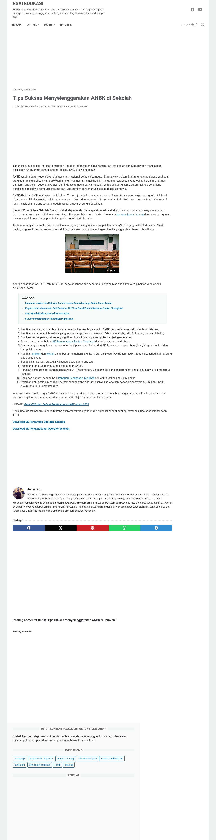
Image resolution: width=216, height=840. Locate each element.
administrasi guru (185, 88)
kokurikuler (194, 500)
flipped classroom (163, 494)
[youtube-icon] (200, 9)
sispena (169, 556)
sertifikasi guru (188, 550)
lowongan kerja (178, 506)
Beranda (18, 24)
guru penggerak (162, 500)
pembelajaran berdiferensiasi (169, 525)
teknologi (161, 798)
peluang (194, 100)
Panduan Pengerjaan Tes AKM (76, 403)
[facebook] (25, 562)
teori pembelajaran (164, 562)
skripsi (180, 556)
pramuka (191, 531)
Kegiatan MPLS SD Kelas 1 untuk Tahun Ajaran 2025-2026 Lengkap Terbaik (176, 422)
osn (168, 519)
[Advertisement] (76, 59)
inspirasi (161, 780)
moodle (158, 519)
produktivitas (161, 537)
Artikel (33, 24)
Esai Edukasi (28, 3)
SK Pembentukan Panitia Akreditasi (73, 367)
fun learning (183, 494)
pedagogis (159, 82)
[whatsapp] (102, 562)
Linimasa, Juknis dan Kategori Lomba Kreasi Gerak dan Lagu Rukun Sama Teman (68, 320)
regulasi (158, 550)
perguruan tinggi (163, 88)
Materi (49, 24)
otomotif (161, 826)
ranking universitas (186, 544)
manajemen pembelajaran (167, 512)
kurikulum (186, 94)
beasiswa (179, 481)
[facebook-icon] (193, 9)
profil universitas (163, 544)
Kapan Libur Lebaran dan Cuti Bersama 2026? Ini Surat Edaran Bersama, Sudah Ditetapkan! (74, 325)
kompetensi (160, 506)
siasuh (157, 556)
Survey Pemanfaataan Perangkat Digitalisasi (49, 336)
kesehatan (162, 832)
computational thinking (166, 487)
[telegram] (127, 562)
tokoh (183, 100)
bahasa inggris (162, 481)
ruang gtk (172, 550)
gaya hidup (162, 815)
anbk (179, 475)
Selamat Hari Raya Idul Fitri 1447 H (177, 710)
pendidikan (194, 525)
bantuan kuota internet (38, 227)
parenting (161, 809)
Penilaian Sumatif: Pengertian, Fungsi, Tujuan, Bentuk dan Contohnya (173, 398)
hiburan (160, 792)
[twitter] (51, 562)
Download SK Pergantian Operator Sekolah (39, 451)
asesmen (191, 475)
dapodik (187, 487)
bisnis (159, 775)
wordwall (182, 562)
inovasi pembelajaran (165, 94)
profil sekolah (179, 537)
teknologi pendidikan (165, 100)
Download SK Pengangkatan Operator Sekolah (41, 458)
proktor (36, 379)
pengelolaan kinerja (164, 531)
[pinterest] (76, 562)
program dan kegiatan (181, 82)
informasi (180, 500)
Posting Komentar (77, 107)
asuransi (161, 838)
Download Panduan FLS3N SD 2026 (176, 378)
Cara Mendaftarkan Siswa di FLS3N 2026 (47, 331)
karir (158, 803)
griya (159, 821)
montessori (191, 512)
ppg (181, 531)
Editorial (67, 24)
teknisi (50, 379)
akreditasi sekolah (163, 475)
